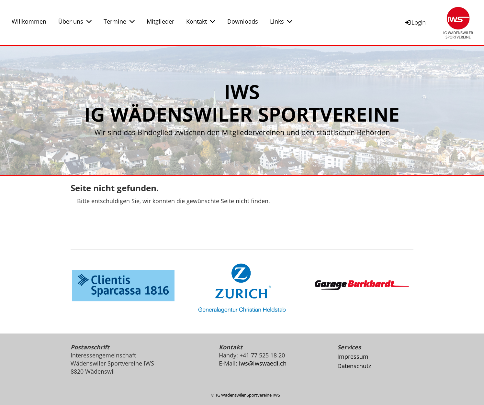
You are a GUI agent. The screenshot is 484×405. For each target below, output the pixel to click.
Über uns (75, 21)
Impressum (352, 356)
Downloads (242, 21)
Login (415, 22)
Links (281, 21)
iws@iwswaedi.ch (263, 363)
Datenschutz (354, 366)
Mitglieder (160, 21)
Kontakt (200, 21)
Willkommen (29, 21)
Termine (119, 21)
